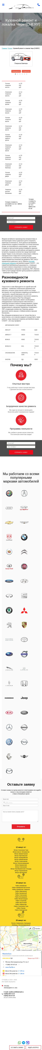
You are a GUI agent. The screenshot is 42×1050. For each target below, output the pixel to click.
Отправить (21, 826)
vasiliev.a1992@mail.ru (16, 992)
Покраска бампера (21, 63)
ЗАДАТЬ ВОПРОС (33, 1047)
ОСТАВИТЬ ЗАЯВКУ (17, 1047)
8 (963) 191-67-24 (9, 995)
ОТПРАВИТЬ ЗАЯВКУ (21, 227)
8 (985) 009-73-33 (9, 994)
